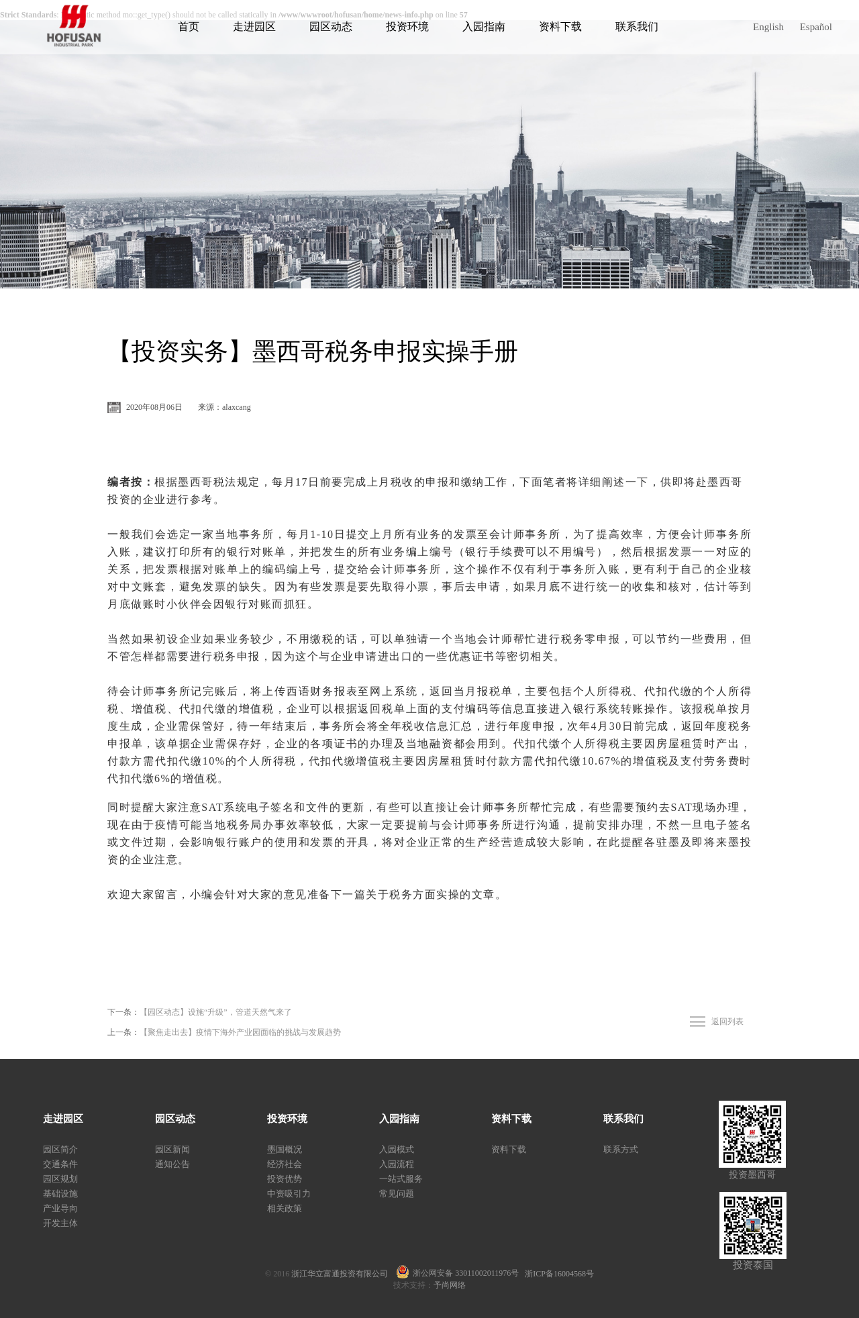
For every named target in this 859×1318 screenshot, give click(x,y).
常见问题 (396, 1194)
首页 (188, 26)
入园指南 (483, 26)
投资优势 (284, 1179)
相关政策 (284, 1208)
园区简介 (60, 1149)
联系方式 (620, 1149)
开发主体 (60, 1223)
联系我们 (636, 26)
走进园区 (254, 26)
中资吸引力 (289, 1194)
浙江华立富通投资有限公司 (343, 1273)
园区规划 (60, 1179)
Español (816, 26)
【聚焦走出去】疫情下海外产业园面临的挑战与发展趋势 (240, 1032)
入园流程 (396, 1164)
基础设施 (60, 1194)
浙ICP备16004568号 (559, 1273)
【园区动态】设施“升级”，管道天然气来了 (216, 1012)
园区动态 (330, 26)
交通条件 (60, 1164)
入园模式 (396, 1149)
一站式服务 (401, 1179)
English (768, 26)
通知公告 (172, 1164)
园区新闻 (172, 1149)
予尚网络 (450, 1285)
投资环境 (407, 26)
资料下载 (560, 26)
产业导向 (60, 1208)
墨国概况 (284, 1149)
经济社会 (284, 1164)
